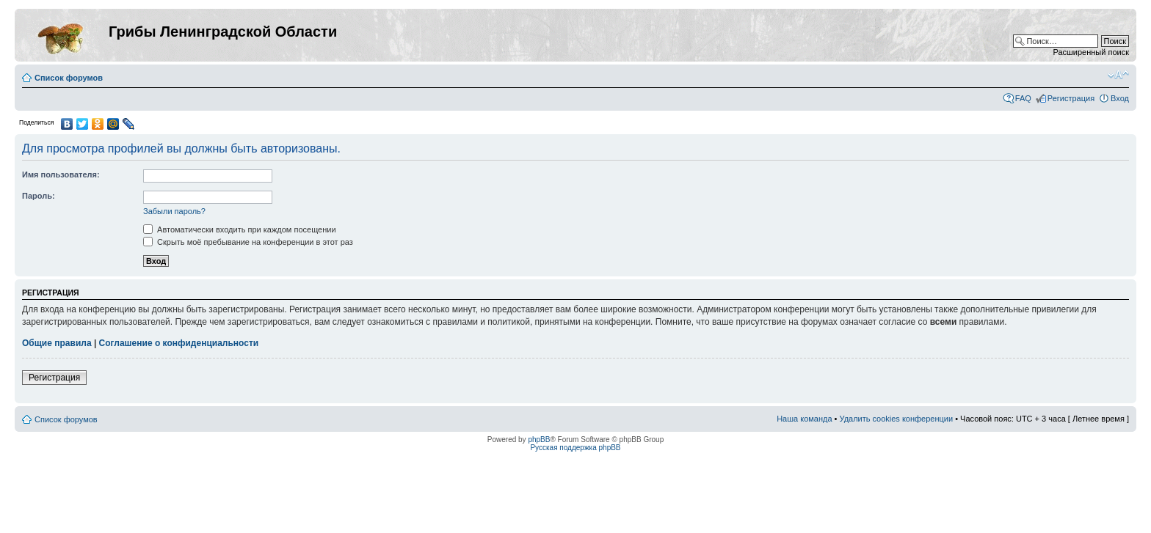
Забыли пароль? (174, 211)
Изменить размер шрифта (1118, 74)
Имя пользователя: (61, 174)
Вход (1120, 98)
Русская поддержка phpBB (575, 448)
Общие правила (57, 343)
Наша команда (804, 418)
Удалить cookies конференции (897, 418)
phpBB (539, 439)
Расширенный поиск (1091, 52)
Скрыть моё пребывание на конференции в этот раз (248, 242)
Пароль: (38, 195)
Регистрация (1070, 98)
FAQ (1023, 98)
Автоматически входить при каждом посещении (239, 229)
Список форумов (69, 77)
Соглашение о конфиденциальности (179, 343)
